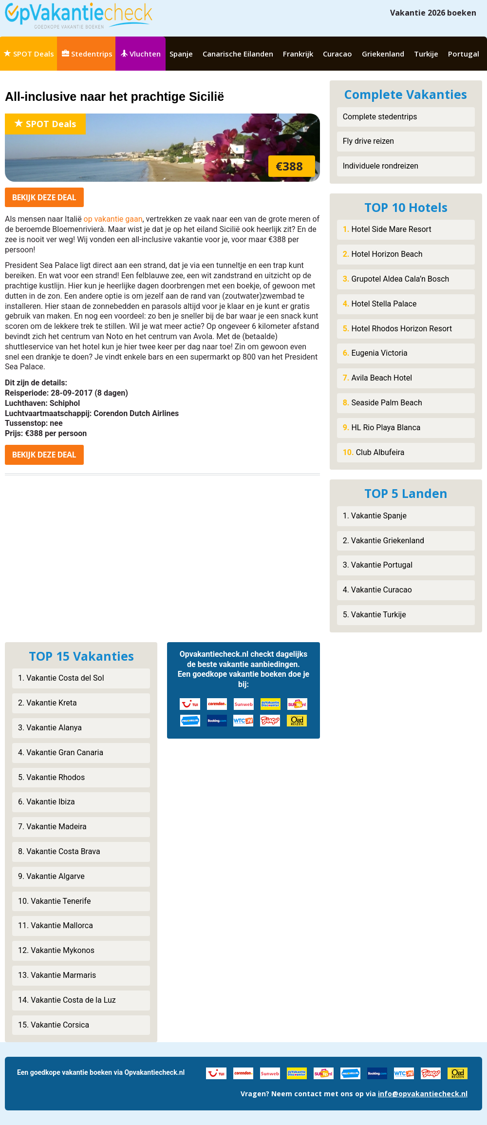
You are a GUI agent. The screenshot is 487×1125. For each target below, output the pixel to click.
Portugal (463, 53)
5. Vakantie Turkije (374, 614)
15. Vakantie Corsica (53, 1025)
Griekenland (383, 53)
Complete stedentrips (380, 116)
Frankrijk (298, 53)
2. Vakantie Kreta (47, 702)
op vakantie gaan (113, 219)
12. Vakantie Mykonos (56, 950)
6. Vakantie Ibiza (46, 801)
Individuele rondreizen (380, 166)
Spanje (181, 53)
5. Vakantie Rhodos (51, 777)
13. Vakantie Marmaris (57, 975)
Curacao (337, 53)
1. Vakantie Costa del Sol (61, 678)
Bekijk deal (44, 197)
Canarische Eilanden (238, 53)
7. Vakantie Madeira (52, 826)
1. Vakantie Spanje (375, 515)
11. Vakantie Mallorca (55, 925)
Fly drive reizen (368, 141)
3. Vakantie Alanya (50, 727)
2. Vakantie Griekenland (383, 540)
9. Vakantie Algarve (51, 876)
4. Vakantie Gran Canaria (60, 752)
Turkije (426, 53)
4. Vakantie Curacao (377, 589)
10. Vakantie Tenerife (54, 901)
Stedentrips (87, 53)
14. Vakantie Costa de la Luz (67, 1000)
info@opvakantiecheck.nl (423, 1093)
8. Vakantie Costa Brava (59, 851)
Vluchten (140, 53)
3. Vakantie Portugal (378, 565)
